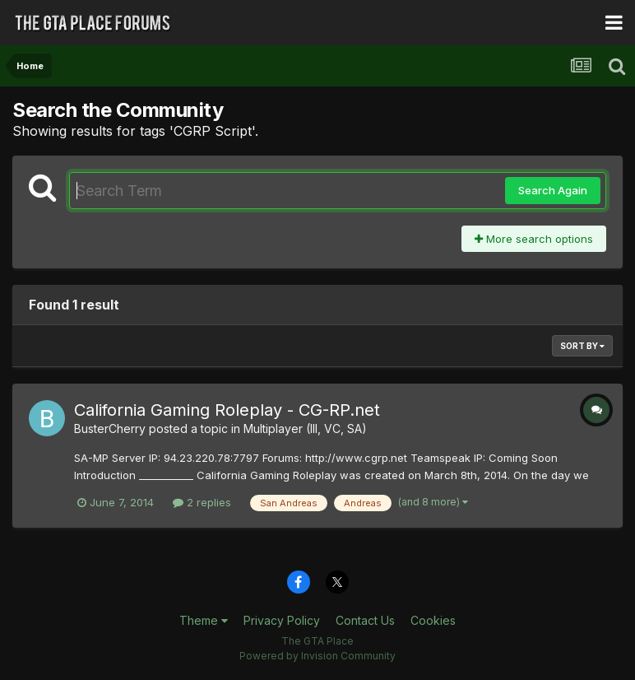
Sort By (582, 346)
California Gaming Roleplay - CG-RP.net (227, 410)
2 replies (202, 502)
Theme (203, 620)
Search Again (552, 190)
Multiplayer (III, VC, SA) (305, 428)
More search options (534, 238)
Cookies (433, 620)
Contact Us (365, 620)
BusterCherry (110, 428)
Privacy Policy (281, 620)
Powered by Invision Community (317, 656)
